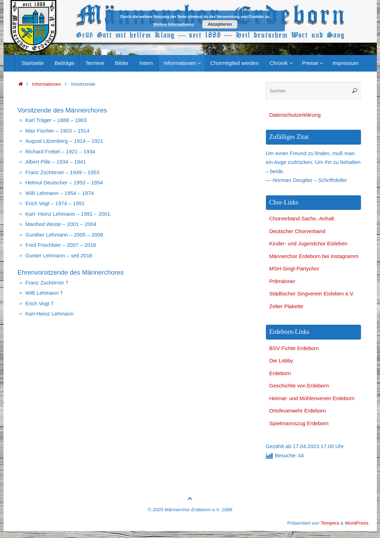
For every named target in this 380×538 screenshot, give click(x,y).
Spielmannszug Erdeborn (299, 423)
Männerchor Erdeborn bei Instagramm (314, 256)
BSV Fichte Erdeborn (294, 348)
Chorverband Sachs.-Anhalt (301, 218)
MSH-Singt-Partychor (294, 268)
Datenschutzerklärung (295, 115)
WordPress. (357, 523)
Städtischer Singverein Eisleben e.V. (311, 293)
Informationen (46, 84)
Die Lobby (281, 360)
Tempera (329, 523)
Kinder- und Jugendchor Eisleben (308, 243)
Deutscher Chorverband (297, 231)
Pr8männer (282, 281)
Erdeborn (280, 373)
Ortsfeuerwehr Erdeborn (297, 411)
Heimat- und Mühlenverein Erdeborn (312, 398)
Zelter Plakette (286, 306)
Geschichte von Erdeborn (299, 386)
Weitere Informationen (173, 24)
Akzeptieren (220, 24)
